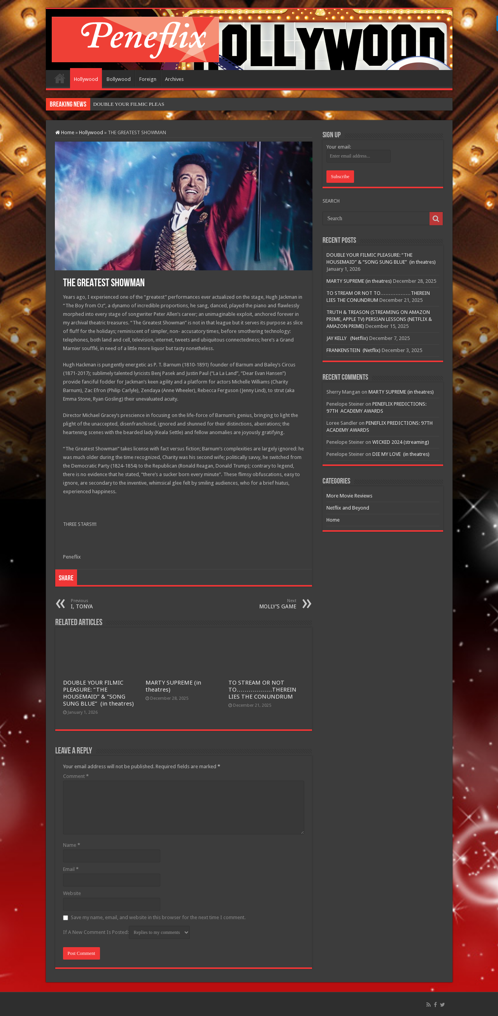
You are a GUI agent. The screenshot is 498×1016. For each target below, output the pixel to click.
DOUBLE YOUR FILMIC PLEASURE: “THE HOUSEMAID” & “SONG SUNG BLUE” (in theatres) (98, 693)
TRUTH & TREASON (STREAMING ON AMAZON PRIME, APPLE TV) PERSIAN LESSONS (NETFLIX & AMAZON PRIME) (379, 319)
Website (72, 893)
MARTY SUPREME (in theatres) (359, 281)
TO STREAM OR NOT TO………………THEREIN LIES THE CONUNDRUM (262, 689)
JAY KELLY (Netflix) (347, 338)
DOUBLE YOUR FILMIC (120, 104)
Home (60, 78)
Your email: (338, 147)
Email (71, 869)
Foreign (147, 79)
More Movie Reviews (349, 496)
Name (71, 845)
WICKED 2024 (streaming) (400, 442)
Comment (76, 776)
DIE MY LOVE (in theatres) (401, 454)
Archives (174, 79)
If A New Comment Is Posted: (126, 932)
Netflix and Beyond (347, 508)
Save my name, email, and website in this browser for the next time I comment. (158, 917)
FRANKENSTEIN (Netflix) (353, 350)
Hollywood (86, 79)
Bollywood (119, 79)
